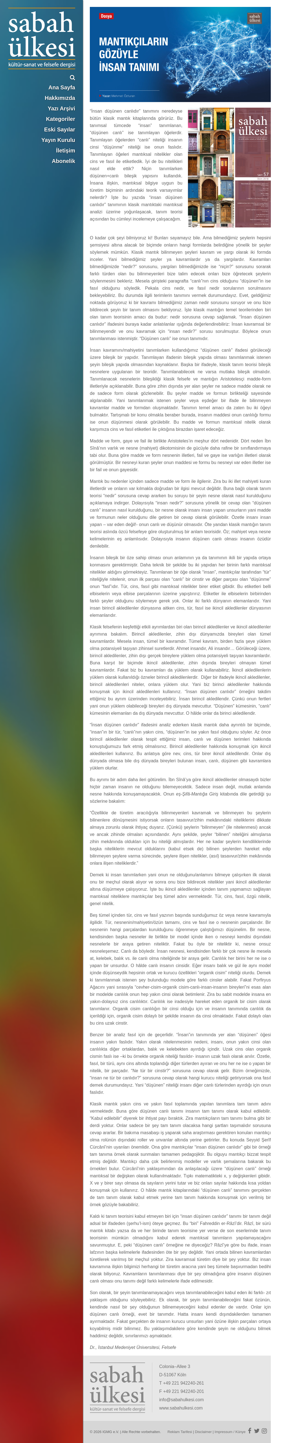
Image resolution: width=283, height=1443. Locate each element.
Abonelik (63, 161)
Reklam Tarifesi (179, 1432)
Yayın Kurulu (58, 140)
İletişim (65, 150)
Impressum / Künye (230, 1432)
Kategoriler (60, 119)
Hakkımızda (60, 98)
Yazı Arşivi (61, 108)
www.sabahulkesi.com (181, 1408)
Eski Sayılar (59, 129)
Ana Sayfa (61, 87)
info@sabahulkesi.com (181, 1399)
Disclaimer (203, 1432)
